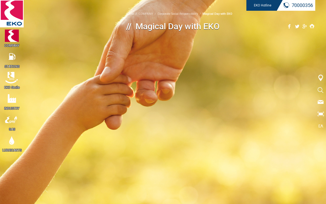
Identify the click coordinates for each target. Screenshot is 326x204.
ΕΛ (320, 126)
